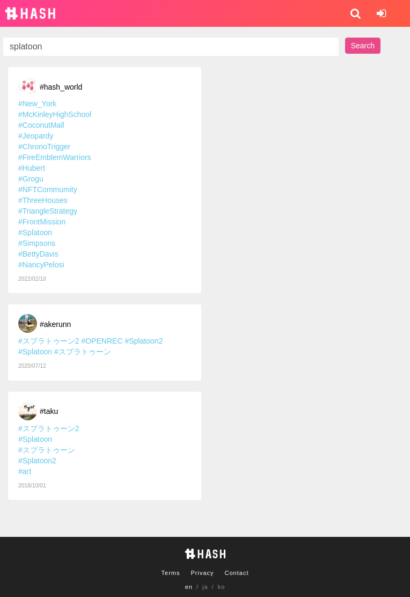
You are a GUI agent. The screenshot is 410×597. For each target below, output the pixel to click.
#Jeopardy (35, 136)
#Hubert (31, 168)
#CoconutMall (41, 125)
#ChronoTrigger (44, 146)
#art (24, 471)
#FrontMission (41, 221)
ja (205, 587)
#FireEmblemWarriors (54, 157)
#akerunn (55, 324)
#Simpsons (36, 243)
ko (221, 587)
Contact (237, 573)
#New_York (37, 103)
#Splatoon (35, 232)
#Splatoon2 (144, 341)
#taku (49, 411)
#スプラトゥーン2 (48, 341)
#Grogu (30, 178)
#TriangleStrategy (47, 211)
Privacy (202, 573)
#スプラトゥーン (82, 351)
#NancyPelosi (41, 264)
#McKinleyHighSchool (54, 114)
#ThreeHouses (43, 200)
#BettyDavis (38, 254)
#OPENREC (101, 341)
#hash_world (61, 87)
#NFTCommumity (47, 189)
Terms (171, 573)
